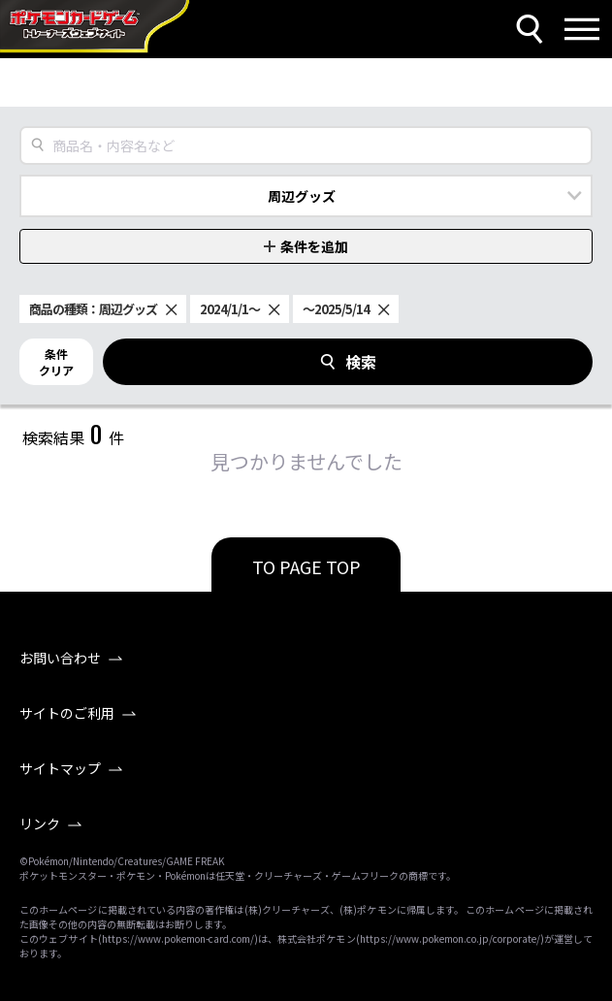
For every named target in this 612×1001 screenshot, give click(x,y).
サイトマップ (60, 768)
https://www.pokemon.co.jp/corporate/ (450, 938)
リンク (39, 823)
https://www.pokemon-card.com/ (178, 938)
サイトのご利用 (66, 713)
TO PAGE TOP (306, 566)
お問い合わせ (60, 657)
